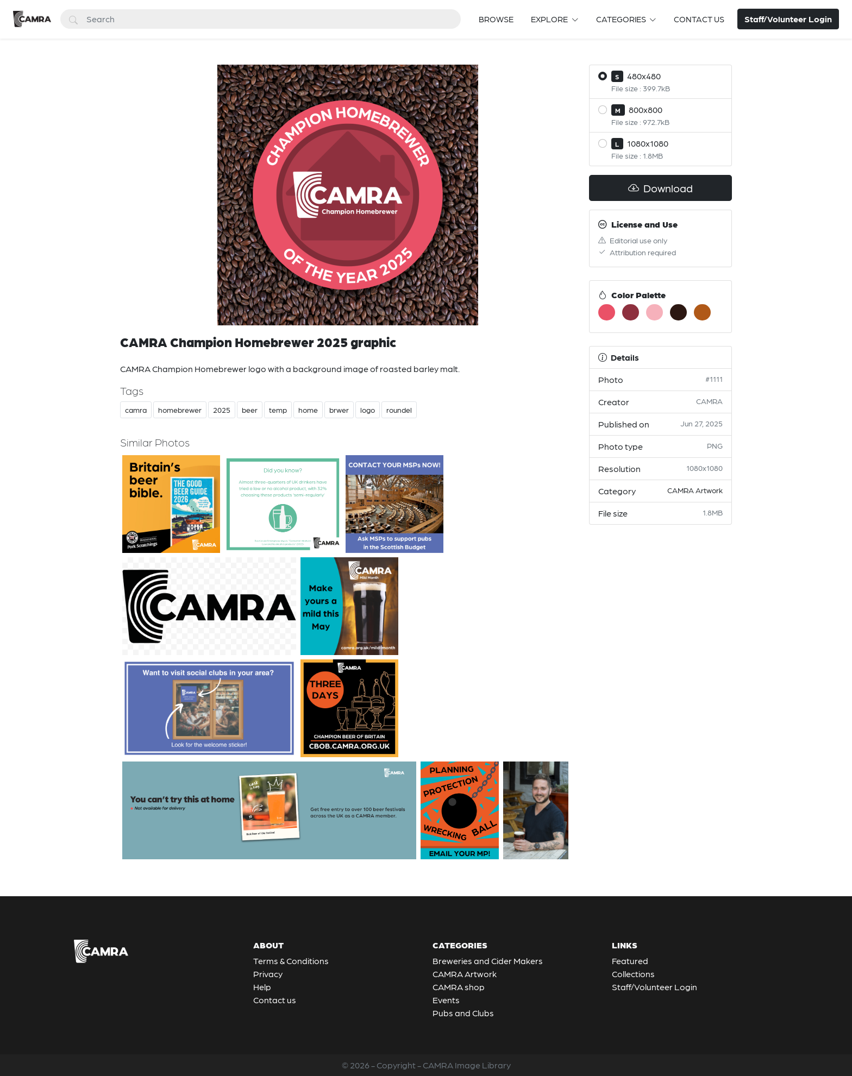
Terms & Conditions (291, 960)
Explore (550, 19)
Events (446, 1000)
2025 (221, 409)
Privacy (268, 973)
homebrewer (180, 409)
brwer (339, 409)
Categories (622, 19)
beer (250, 409)
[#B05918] (702, 312)
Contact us (699, 19)
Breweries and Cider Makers (488, 960)
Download (660, 187)
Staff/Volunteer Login (654, 986)
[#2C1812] (678, 312)
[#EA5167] (606, 312)
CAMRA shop (459, 986)
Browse (496, 19)
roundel (399, 409)
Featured (630, 960)
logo (367, 409)
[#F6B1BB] (654, 312)
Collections (633, 973)
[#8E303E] (630, 312)
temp (278, 409)
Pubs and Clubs (463, 1013)
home (308, 409)
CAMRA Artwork (695, 490)
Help (262, 986)
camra (136, 409)
